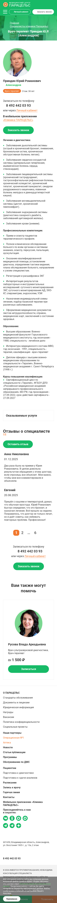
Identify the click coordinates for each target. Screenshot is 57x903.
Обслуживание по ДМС (16, 762)
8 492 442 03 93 (18, 105)
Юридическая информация (18, 707)
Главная (14, 23)
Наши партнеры (12, 732)
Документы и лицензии (16, 702)
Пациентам (9, 768)
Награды (8, 712)
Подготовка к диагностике (18, 772)
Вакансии (8, 717)
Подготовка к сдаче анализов (20, 777)
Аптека (7, 742)
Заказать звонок (44, 12)
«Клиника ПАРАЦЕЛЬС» (18, 120)
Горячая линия (11, 792)
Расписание (10, 782)
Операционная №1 (13, 737)
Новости (8, 747)
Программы (10, 757)
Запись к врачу (12, 787)
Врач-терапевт (12, 91)
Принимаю (11, 899)
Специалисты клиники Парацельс (29, 26)
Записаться (28, 669)
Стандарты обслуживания (18, 697)
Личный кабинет (21, 12)
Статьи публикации (14, 752)
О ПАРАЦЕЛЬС (11, 692)
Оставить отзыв (18, 444)
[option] (28, 640)
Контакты (8, 797)
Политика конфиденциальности (21, 721)
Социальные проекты (15, 726)
